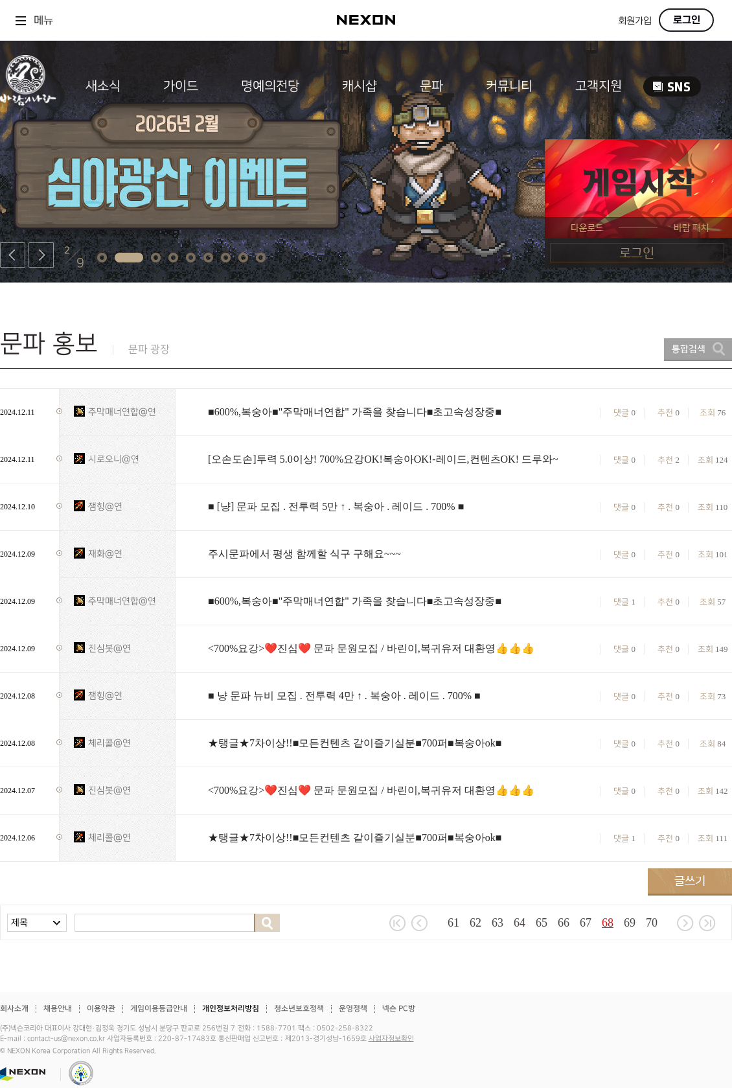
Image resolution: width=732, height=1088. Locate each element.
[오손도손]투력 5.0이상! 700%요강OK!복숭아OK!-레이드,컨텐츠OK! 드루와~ (383, 459)
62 (475, 922)
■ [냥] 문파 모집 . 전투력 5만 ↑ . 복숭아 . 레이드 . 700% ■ (336, 506)
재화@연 (105, 554)
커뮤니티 (509, 86)
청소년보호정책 (299, 1008)
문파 (431, 86)
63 (497, 922)
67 (585, 922)
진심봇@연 (109, 648)
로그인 (686, 20)
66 (563, 922)
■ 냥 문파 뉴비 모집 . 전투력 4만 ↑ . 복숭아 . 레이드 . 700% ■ (344, 695)
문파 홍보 (49, 343)
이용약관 (101, 1008)
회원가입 (635, 21)
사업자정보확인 (391, 1039)
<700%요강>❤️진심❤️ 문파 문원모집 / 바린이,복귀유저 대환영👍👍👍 (371, 648)
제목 (19, 922)
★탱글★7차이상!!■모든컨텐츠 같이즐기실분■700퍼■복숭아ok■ (354, 742)
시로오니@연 (113, 459)
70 (652, 922)
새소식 (103, 86)
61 (453, 922)
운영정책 (353, 1008)
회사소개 (14, 1008)
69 (629, 922)
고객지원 (598, 86)
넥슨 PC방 (398, 1008)
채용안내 (57, 1008)
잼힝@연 (105, 506)
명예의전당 (270, 86)
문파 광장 (149, 349)
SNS (672, 86)
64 (519, 922)
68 (607, 922)
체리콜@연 (109, 743)
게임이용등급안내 (158, 1008)
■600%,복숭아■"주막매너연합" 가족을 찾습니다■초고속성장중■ (354, 411)
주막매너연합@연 (122, 412)
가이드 (180, 86)
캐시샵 (359, 86)
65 (541, 922)
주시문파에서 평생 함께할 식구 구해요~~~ (304, 553)
